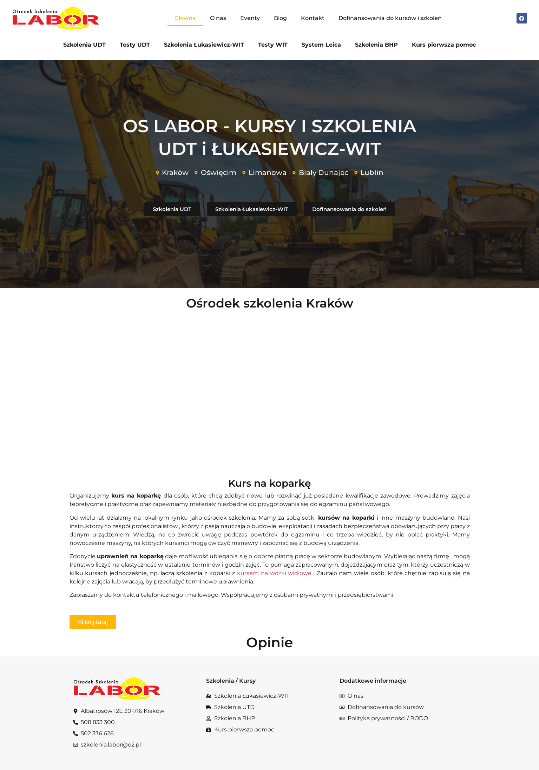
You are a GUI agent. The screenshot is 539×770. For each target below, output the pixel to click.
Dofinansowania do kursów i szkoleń (390, 18)
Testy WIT (273, 44)
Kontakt (312, 18)
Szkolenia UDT (84, 44)
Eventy (250, 18)
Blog (280, 18)
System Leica (321, 44)
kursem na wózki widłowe (275, 573)
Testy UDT (135, 44)
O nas (218, 18)
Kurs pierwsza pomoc (444, 44)
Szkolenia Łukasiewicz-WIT (204, 44)
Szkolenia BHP (376, 44)
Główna (185, 18)
